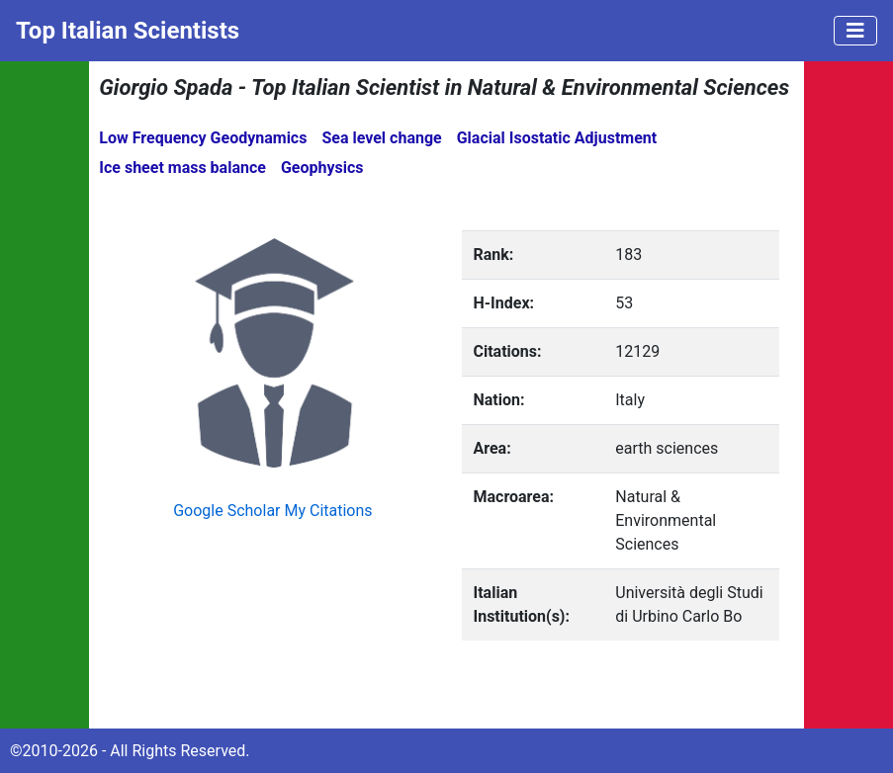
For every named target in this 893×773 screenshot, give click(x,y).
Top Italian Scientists (127, 30)
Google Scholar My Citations (272, 510)
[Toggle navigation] (855, 30)
